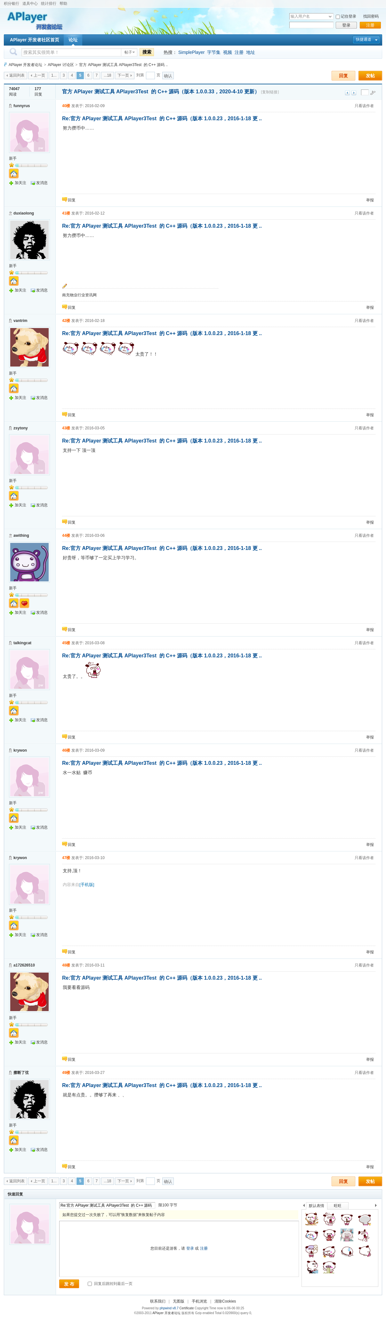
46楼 (66, 750)
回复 (343, 75)
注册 (370, 25)
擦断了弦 (21, 1072)
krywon (20, 750)
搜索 (146, 52)
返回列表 (17, 75)
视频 (227, 52)
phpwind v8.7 (169, 1308)
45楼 (66, 643)
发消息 (42, 183)
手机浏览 (199, 1301)
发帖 (370, 75)
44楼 (66, 535)
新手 (13, 158)
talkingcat (22, 643)
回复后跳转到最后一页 (110, 1283)
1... (54, 75)
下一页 (123, 75)
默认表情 (316, 1205)
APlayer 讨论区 (61, 65)
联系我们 (157, 1301)
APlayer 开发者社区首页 (34, 39)
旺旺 (338, 1205)
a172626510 (24, 965)
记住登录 (348, 16)
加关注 (20, 183)
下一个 (377, 1206)
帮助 (63, 3)
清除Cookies (225, 1301)
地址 (250, 52)
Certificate (186, 1308)
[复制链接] (270, 92)
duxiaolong (23, 213)
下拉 (330, 16)
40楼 (66, 106)
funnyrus (21, 106)
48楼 (66, 965)
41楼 (66, 213)
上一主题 (347, 92)
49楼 (66, 1072)
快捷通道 (363, 39)
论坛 (72, 39)
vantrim (20, 320)
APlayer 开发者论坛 (25, 65)
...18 (107, 75)
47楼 (66, 858)
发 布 (69, 1284)
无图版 (178, 1301)
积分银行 (11, 3)
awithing (21, 535)
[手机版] (86, 884)
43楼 (66, 428)
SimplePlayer (191, 52)
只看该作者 (364, 106)
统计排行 (48, 3)
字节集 (214, 52)
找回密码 (371, 16)
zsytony (20, 428)
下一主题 (353, 92)
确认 (168, 75)
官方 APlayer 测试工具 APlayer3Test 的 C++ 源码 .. (123, 65)
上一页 (39, 75)
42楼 (66, 320)
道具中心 (30, 3)
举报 (370, 200)
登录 (346, 25)
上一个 (304, 1206)
